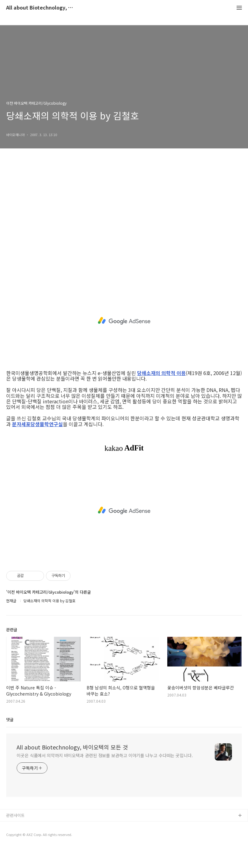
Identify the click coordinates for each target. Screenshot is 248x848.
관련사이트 (15, 815)
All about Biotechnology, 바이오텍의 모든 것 (40, 8)
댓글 (10, 719)
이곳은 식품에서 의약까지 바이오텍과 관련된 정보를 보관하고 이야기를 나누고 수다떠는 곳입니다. (105, 755)
